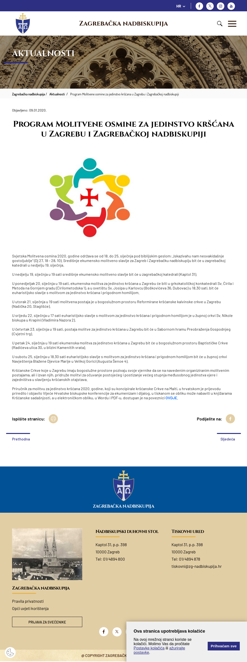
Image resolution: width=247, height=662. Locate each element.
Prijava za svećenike (47, 622)
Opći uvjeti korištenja (30, 608)
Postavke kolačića (149, 648)
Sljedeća (227, 439)
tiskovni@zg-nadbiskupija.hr (197, 566)
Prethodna (21, 439)
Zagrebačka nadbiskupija (123, 23)
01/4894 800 (114, 559)
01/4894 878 (189, 559)
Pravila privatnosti (28, 601)
